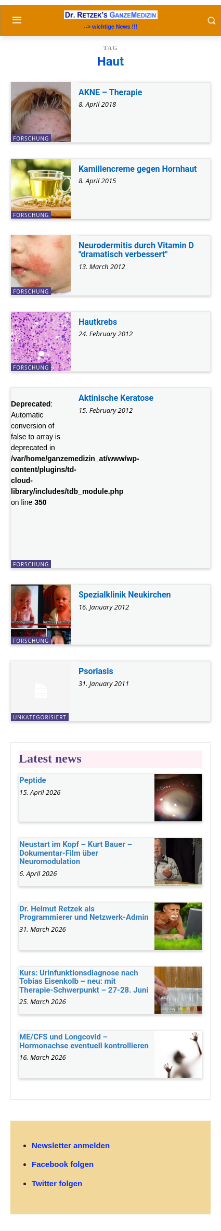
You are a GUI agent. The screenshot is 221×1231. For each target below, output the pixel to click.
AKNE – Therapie (110, 92)
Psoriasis (96, 671)
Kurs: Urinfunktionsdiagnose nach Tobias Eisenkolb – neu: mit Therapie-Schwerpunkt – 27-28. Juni (83, 981)
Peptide (32, 780)
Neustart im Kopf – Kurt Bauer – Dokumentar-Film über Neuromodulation (75, 853)
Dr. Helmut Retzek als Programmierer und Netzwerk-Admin (84, 913)
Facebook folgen (63, 1164)
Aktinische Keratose (116, 398)
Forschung (31, 138)
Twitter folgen (57, 1183)
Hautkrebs (98, 322)
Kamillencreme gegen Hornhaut (138, 169)
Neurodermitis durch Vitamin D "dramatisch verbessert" (136, 250)
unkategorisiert (40, 717)
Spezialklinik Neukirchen (125, 595)
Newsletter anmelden (71, 1145)
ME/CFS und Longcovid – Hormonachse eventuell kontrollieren (84, 1041)
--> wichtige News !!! (110, 26)
